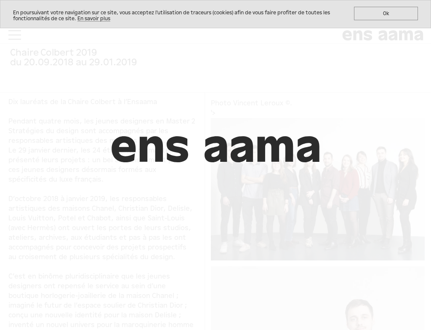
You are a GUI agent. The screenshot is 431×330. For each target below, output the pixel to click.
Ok (386, 13)
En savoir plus (93, 18)
